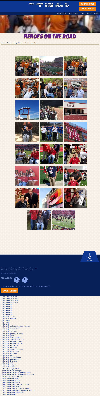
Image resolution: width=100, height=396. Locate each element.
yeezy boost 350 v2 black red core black (16, 372)
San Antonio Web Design (8, 273)
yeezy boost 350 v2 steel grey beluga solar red (18, 390)
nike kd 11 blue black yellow (12, 341)
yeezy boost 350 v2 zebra (11, 382)
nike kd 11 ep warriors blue (11, 337)
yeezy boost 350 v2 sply (10, 378)
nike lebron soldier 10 (10, 299)
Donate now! (87, 4)
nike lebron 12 (7, 306)
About (39, 5)
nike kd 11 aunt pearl (9, 365)
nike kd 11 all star (8, 367)
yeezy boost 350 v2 (9, 394)
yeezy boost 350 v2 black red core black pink (18, 374)
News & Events (73, 13)
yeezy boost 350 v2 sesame (11, 386)
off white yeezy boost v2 (10, 369)
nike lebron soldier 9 (9, 297)
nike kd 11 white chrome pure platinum (16, 326)
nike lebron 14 (7, 310)
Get (59, 5)
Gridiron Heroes (13, 6)
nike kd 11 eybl (7, 363)
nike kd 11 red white (9, 330)
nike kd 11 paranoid (9, 318)
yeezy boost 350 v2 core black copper (15, 384)
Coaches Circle (61, 13)
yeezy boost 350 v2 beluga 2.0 (12, 371)
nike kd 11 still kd (8, 316)
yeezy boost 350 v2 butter (11, 380)
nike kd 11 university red (11, 328)
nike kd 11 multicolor (9, 353)
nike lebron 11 (7, 304)
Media (82, 13)
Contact (96, 13)
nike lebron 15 (7, 312)
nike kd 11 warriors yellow (11, 359)
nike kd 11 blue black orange (12, 343)
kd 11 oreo (6, 320)
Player (49, 5)
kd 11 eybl (5, 322)
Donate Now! (10, 291)
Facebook (25, 280)
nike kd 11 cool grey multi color (13, 339)
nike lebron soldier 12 (10, 302)
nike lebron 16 (7, 314)
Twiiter (17, 280)
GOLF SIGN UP (87, 9)
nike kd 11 (5, 324)
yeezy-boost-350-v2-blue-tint (12, 376)
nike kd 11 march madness (11, 351)
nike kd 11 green (8, 336)
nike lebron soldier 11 (10, 300)
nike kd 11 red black (9, 332)
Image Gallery (18, 43)
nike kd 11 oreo (7, 355)
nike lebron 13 (7, 308)
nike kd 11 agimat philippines (12, 349)
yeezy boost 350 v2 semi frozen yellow (15, 388)
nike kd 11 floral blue (9, 361)
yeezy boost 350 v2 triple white (13, 392)
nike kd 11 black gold (9, 347)
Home (31, 4)
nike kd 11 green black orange (12, 334)
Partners (89, 13)
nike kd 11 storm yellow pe (11, 357)
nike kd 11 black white (10, 345)
